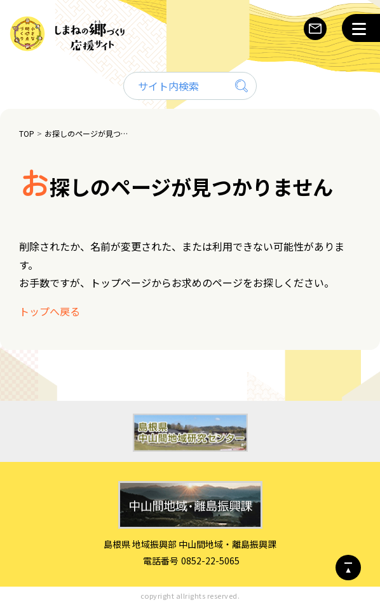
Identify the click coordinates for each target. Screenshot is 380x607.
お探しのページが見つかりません (88, 133)
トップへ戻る (49, 311)
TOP (26, 133)
